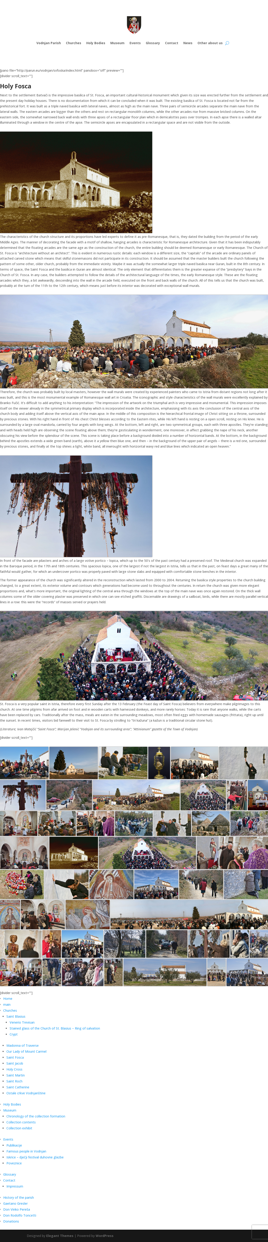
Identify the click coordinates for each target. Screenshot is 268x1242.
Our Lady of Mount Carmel (26, 1051)
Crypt (14, 1034)
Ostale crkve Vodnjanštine (26, 1093)
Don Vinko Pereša (16, 1209)
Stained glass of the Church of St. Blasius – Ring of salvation (55, 1028)
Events (135, 43)
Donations (11, 1221)
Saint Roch (14, 1081)
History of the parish (18, 1197)
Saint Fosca (15, 1057)
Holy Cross (14, 1069)
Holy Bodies (95, 43)
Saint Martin (15, 1075)
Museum (117, 43)
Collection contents (21, 1122)
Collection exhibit (19, 1128)
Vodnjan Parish (48, 43)
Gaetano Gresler (15, 1203)
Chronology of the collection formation (35, 1116)
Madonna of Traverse (22, 1045)
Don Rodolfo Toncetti (19, 1215)
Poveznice (14, 1163)
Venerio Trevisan (22, 1022)
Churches (73, 43)
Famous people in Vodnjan (26, 1151)
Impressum (14, 1186)
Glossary (153, 43)
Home (7, 998)
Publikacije (14, 1145)
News (187, 43)
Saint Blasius (15, 1016)
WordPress (105, 1236)
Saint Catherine (17, 1087)
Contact (171, 43)
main (7, 1004)
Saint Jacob (14, 1063)
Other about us (210, 43)
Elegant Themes (59, 1236)
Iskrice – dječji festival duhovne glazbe (35, 1157)
